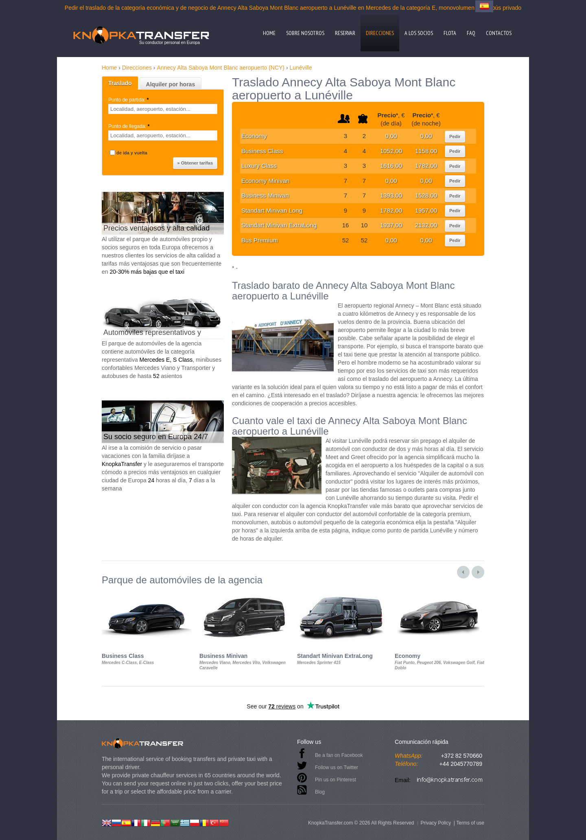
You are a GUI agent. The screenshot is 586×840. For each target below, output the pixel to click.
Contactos (499, 33)
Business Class (262, 150)
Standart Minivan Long (271, 210)
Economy (254, 135)
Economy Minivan (265, 180)
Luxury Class (259, 165)
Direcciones (380, 33)
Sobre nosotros (305, 33)
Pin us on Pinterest (335, 780)
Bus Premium (259, 240)
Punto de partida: (129, 100)
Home (269, 33)
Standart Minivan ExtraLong (279, 225)
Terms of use (470, 823)
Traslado (120, 83)
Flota (450, 33)
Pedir (455, 136)
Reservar (345, 33)
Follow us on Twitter (336, 767)
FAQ (471, 33)
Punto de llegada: (129, 126)
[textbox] (162, 109)
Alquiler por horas (170, 84)
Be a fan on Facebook (339, 755)
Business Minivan (265, 195)
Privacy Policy (435, 823)
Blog (320, 792)
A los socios (419, 33)
